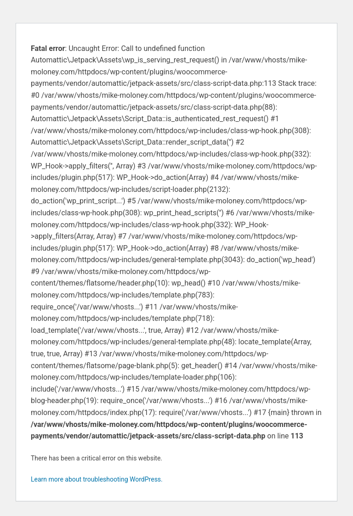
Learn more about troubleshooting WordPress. (97, 479)
